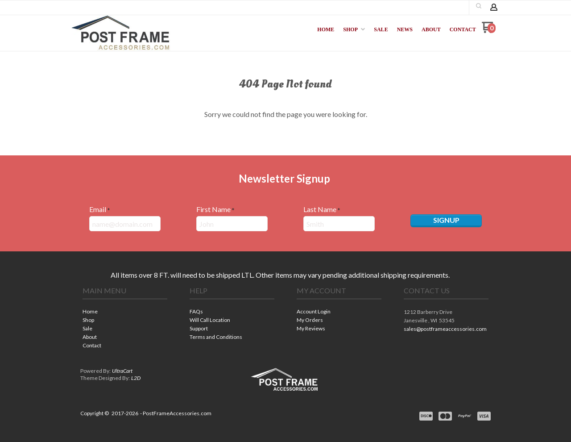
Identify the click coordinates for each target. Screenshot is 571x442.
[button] (479, 5)
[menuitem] (325, 29)
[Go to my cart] (489, 30)
